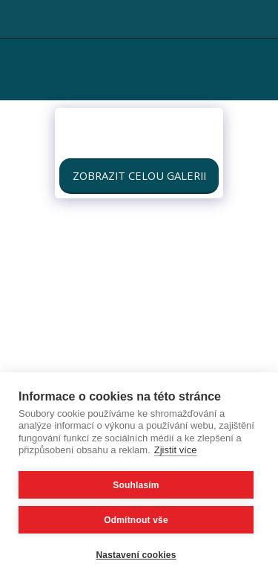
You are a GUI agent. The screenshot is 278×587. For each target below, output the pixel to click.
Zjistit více (175, 449)
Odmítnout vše (136, 520)
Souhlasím (136, 485)
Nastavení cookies (136, 555)
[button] (16, 18)
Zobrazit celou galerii (139, 175)
